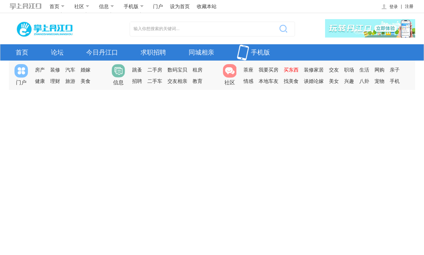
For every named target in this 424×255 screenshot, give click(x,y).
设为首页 (180, 6)
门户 (158, 6)
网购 (379, 70)
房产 (40, 70)
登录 (389, 6)
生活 (364, 70)
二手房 (154, 70)
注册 (409, 6)
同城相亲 (201, 52)
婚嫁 (85, 70)
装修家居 (314, 70)
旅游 (70, 81)
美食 (85, 81)
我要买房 (268, 70)
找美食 (291, 81)
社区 (81, 6)
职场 (349, 70)
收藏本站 (207, 6)
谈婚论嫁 (314, 81)
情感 (248, 81)
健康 (40, 81)
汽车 (70, 70)
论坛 (57, 52)
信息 (106, 6)
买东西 (291, 70)
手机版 (134, 6)
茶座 (248, 70)
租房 (197, 70)
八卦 (364, 81)
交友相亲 (177, 81)
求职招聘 (153, 52)
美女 (334, 81)
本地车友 (268, 81)
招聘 (137, 81)
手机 (395, 81)
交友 (334, 70)
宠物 (379, 81)
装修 (55, 70)
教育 (197, 81)
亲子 (395, 70)
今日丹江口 (102, 52)
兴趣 (349, 81)
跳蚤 (137, 70)
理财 (55, 81)
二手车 (154, 81)
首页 (57, 6)
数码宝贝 (177, 70)
